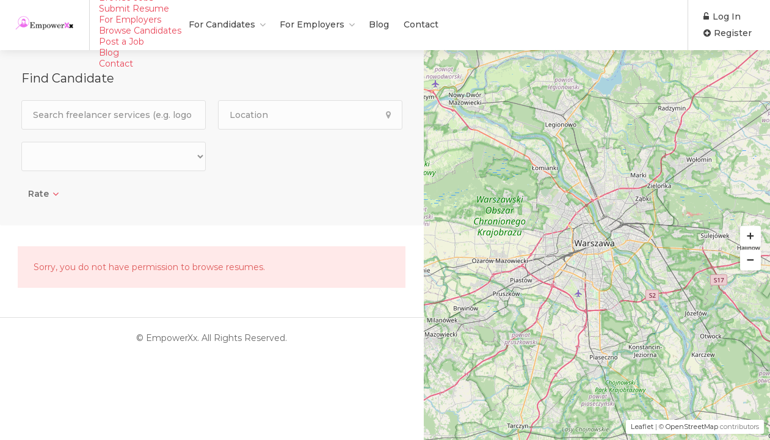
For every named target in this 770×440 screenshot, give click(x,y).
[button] (750, 236)
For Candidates (139, 24)
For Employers (229, 24)
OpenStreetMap (692, 426)
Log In (722, 16)
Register (727, 33)
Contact (338, 24)
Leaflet (642, 426)
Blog (296, 24)
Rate (38, 193)
